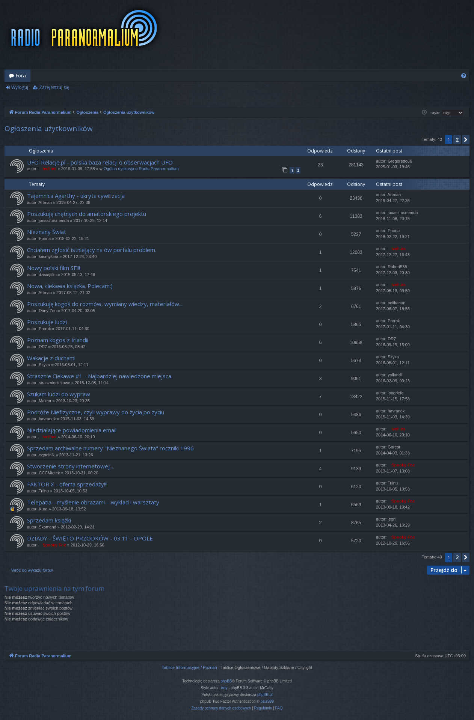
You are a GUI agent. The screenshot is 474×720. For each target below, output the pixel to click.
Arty (224, 688)
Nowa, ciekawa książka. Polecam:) (70, 286)
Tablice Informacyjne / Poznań (189, 667)
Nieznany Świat (46, 231)
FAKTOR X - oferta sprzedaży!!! (67, 484)
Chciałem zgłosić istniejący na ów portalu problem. (91, 250)
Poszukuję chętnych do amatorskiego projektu (86, 213)
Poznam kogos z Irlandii (57, 340)
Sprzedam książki (49, 520)
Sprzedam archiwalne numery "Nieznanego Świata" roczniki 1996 (110, 448)
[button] (465, 139)
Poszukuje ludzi (47, 322)
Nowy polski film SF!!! (53, 268)
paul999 (267, 701)
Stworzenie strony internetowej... (70, 466)
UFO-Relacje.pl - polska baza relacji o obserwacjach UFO (100, 162)
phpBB (226, 681)
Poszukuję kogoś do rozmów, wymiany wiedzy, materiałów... (105, 304)
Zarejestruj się (54, 87)
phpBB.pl (265, 695)
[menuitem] (463, 75)
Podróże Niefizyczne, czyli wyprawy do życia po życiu (95, 412)
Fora (21, 75)
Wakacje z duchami (51, 358)
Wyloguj (19, 87)
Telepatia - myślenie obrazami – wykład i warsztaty (93, 502)
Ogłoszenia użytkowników (49, 128)
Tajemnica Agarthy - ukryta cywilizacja (76, 195)
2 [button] (457, 139)
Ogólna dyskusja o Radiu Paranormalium (141, 168)
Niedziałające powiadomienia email (71, 430)
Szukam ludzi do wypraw (58, 394)
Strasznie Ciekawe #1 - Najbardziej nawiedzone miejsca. (99, 376)
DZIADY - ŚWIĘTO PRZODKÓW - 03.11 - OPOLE (90, 538)
